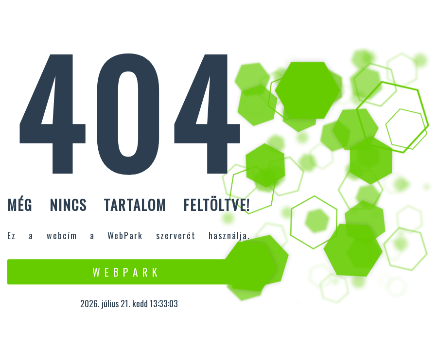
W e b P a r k (125, 272)
